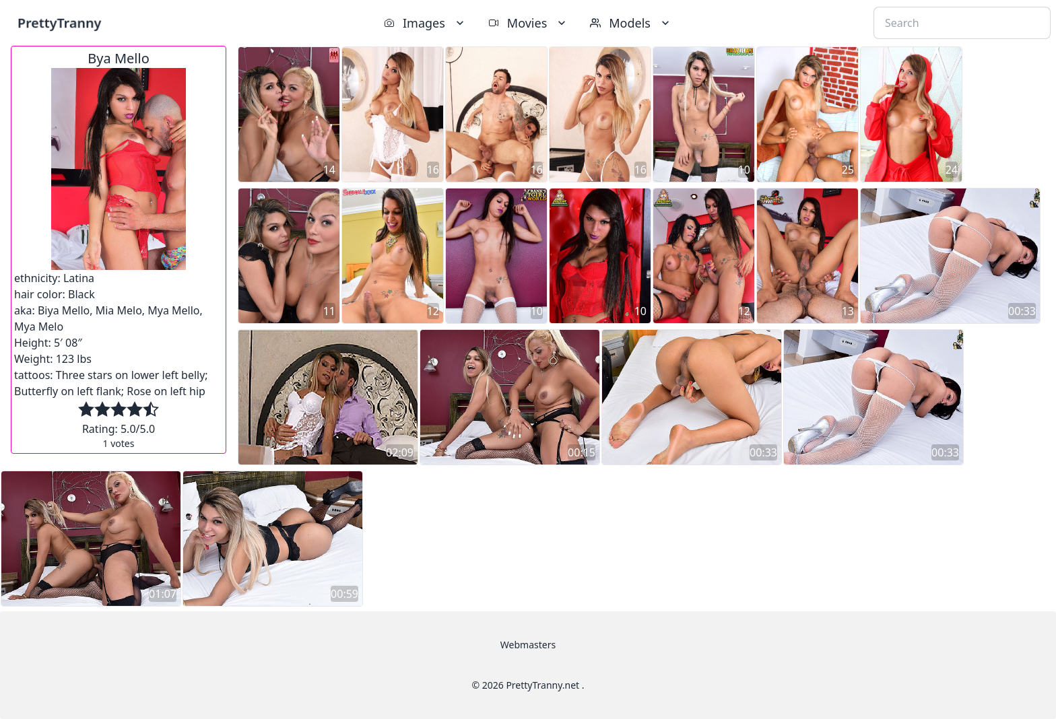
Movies (528, 23)
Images (425, 23)
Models (631, 23)
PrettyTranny (59, 22)
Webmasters (528, 644)
